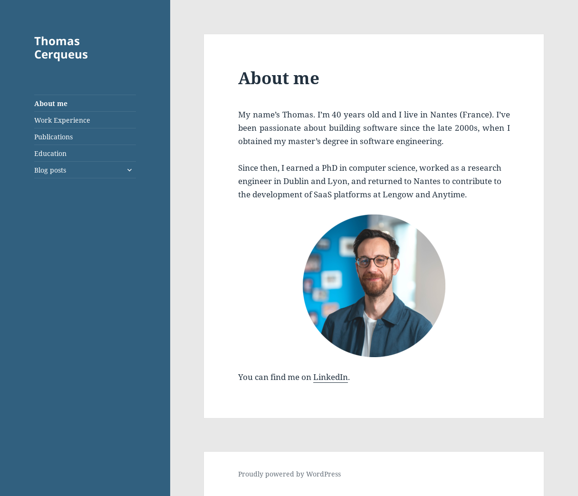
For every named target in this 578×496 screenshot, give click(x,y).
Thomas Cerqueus (61, 47)
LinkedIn (330, 376)
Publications (53, 136)
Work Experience (62, 120)
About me (50, 103)
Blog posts (50, 170)
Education (50, 153)
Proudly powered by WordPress (289, 473)
